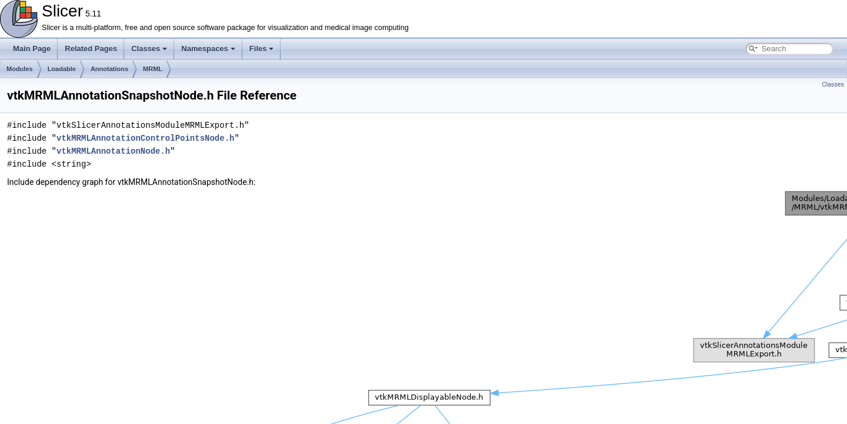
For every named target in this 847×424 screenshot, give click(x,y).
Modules (19, 68)
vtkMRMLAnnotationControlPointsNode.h (145, 138)
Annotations (109, 68)
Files (261, 48)
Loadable (62, 68)
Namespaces (208, 48)
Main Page (32, 48)
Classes (149, 48)
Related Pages (91, 48)
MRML (152, 68)
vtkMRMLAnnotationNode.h (113, 151)
